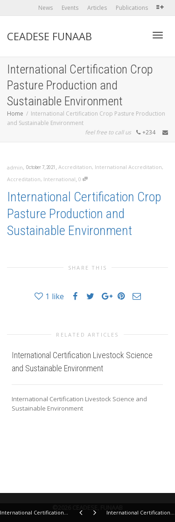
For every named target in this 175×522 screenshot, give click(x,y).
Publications (132, 8)
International (59, 179)
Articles (97, 8)
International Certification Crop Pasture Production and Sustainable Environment (84, 213)
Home (15, 114)
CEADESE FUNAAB (49, 36)
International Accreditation (128, 166)
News (45, 8)
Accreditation (75, 166)
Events (70, 8)
